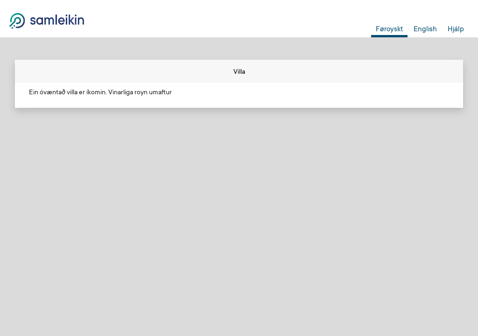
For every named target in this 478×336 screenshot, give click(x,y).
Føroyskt (389, 30)
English (425, 30)
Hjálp (456, 30)
